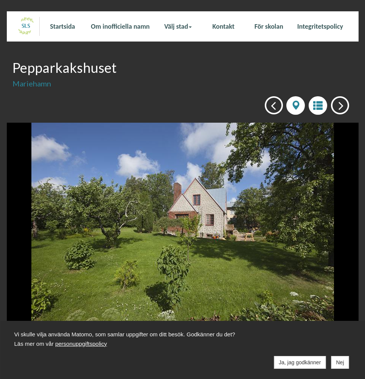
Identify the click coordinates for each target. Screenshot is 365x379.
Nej (340, 362)
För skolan (269, 26)
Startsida (62, 26)
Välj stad (178, 26)
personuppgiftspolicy (81, 343)
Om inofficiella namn (120, 26)
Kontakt (224, 26)
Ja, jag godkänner (300, 362)
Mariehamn (31, 83)
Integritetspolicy (320, 26)
